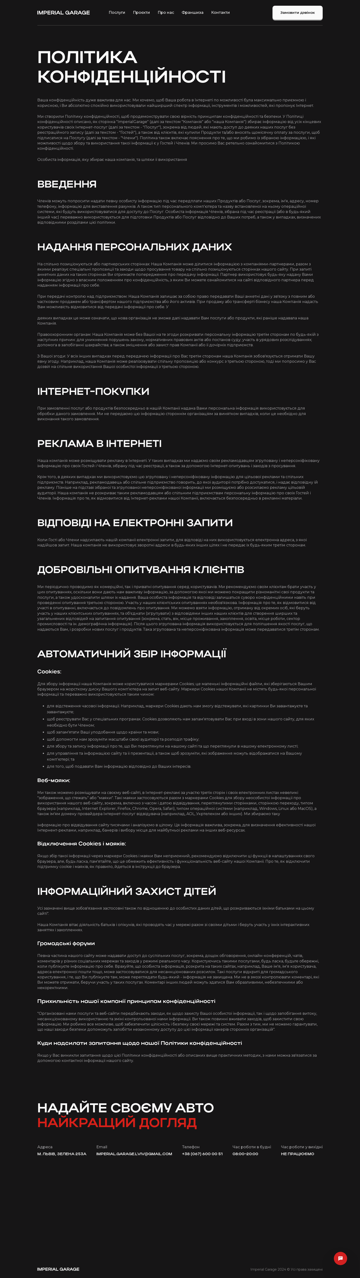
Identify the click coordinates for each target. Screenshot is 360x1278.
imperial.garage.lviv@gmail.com (134, 1154)
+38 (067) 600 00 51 (202, 1154)
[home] (63, 12)
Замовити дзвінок (297, 12)
